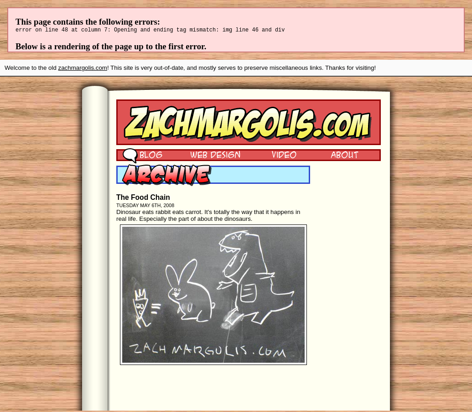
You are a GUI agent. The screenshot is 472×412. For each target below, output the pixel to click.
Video (278, 155)
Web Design (209, 155)
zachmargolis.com (82, 69)
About (344, 155)
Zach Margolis (248, 123)
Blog (142, 155)
